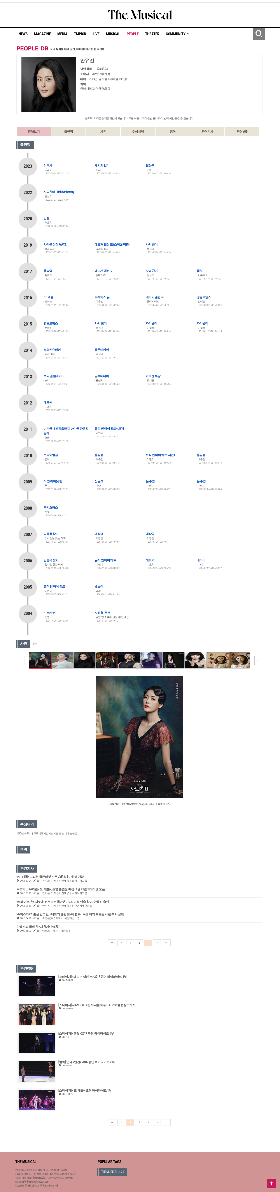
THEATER (152, 34)
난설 (46, 218)
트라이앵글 (51, 455)
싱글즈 (98, 481)
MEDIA (62, 34)
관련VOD (241, 131)
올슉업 (48, 271)
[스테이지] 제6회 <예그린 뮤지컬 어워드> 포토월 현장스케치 (96, 1005)
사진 (103, 131)
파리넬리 (151, 323)
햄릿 (199, 271)
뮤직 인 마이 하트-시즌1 (160, 455)
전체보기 (34, 131)
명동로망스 (204, 297)
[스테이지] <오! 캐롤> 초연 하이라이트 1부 (85, 1090)
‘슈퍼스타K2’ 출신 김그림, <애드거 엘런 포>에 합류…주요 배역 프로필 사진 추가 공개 (70, 914)
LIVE (96, 34)
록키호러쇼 (51, 507)
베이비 (201, 560)
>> (166, 942)
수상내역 (138, 131)
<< (112, 942)
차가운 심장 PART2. (55, 244)
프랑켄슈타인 (52, 349)
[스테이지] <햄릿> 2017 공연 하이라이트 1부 (86, 1033)
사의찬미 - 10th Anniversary (59, 192)
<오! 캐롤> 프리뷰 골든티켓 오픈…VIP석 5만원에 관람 (50, 876)
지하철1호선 (102, 613)
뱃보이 (98, 586)
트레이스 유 (101, 297)
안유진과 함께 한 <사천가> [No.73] (37, 926)
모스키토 (49, 613)
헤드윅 (48, 402)
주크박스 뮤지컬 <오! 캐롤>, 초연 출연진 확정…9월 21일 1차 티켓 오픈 (60, 889)
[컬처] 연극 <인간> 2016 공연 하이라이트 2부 (86, 1062)
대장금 (98, 534)
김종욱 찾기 (51, 534)
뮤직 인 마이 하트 (105, 560)
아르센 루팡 (153, 376)
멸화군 (150, 165)
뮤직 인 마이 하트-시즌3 (109, 428)
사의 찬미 (152, 244)
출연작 (68, 131)
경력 (173, 131)
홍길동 (98, 455)
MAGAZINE (42, 34)
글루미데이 (101, 349)
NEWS (23, 34)
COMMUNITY (178, 34)
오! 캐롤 (48, 297)
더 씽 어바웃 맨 (53, 481)
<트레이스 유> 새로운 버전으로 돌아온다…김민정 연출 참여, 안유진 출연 (62, 901)
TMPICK (80, 34)
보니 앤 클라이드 (54, 376)
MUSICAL (113, 34)
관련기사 (207, 131)
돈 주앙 (150, 481)
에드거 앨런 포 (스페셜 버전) (111, 244)
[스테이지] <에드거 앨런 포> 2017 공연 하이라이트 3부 (92, 976)
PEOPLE (133, 34)
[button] (257, 660)
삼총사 (48, 165)
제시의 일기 (101, 165)
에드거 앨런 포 (103, 271)
